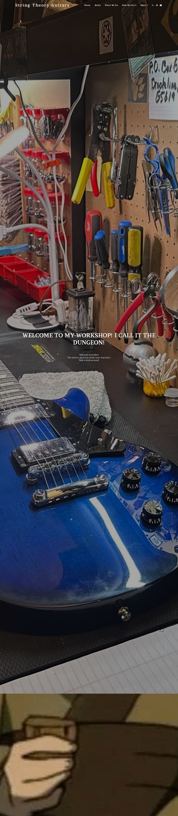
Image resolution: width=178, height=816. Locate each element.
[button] (153, 5)
